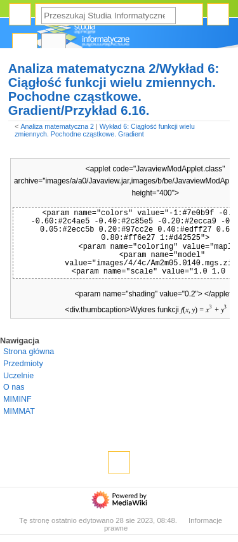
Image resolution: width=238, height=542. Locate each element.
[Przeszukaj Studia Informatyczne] (108, 15)
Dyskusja (54, 45)
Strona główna (28, 351)
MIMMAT (19, 411)
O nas (13, 387)
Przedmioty (23, 363)
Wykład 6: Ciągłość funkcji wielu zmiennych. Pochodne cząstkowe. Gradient (105, 130)
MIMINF (17, 399)
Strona (25, 45)
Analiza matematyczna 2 (57, 126)
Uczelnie (18, 375)
